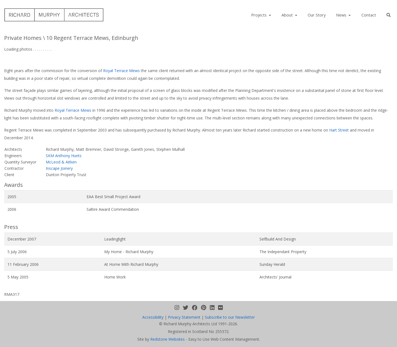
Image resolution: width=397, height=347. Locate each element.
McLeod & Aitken (61, 162)
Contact (368, 15)
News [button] (341, 15)
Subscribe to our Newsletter (230, 317)
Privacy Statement (184, 317)
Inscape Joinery (59, 168)
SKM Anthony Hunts (64, 155)
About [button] (287, 15)
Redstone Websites (167, 339)
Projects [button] (259, 15)
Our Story (317, 15)
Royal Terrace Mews (121, 70)
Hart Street (339, 130)
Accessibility (152, 317)
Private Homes (23, 38)
